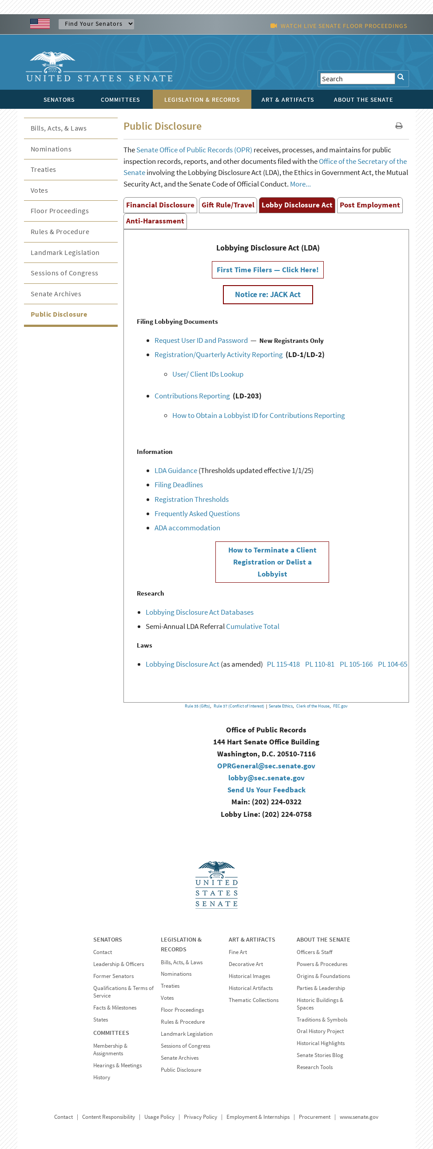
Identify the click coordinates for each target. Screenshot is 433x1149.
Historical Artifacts (251, 988)
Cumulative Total (252, 626)
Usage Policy (159, 1117)
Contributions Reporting (192, 396)
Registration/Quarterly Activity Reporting (219, 354)
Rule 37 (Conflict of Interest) (239, 706)
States (100, 1019)
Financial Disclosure (160, 205)
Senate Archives (56, 293)
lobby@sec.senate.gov (266, 778)
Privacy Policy (200, 1117)
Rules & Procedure (60, 231)
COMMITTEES (111, 1033)
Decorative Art (246, 964)
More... (300, 184)
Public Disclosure (59, 314)
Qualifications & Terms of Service (123, 991)
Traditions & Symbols (322, 1019)
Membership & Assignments (110, 1049)
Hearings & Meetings (117, 1065)
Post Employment (370, 205)
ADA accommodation (187, 528)
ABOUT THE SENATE (323, 939)
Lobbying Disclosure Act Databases (200, 612)
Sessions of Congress (65, 272)
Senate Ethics (281, 706)
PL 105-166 (356, 664)
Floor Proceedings (60, 210)
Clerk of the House (313, 706)
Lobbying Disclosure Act (182, 664)
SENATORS (107, 939)
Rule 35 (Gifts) (197, 706)
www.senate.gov (359, 1117)
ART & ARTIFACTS (252, 939)
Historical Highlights (321, 1043)
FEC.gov (340, 706)
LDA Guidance (176, 470)
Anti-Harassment (155, 221)
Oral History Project (320, 1031)
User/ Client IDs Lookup (207, 374)
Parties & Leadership (321, 988)
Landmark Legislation (65, 252)
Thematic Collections (253, 1000)
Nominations (51, 148)
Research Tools (315, 1067)
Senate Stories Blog (320, 1055)
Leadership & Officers (118, 964)
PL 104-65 (392, 664)
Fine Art (238, 952)
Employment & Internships (258, 1117)
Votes (39, 190)
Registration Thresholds (192, 499)
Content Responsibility (108, 1117)
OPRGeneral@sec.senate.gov (266, 766)
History (101, 1077)
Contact (102, 952)
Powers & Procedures (322, 964)
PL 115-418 (283, 664)
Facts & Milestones (114, 1007)
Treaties (43, 169)
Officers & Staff (314, 952)
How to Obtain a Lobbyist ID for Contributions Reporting (258, 415)
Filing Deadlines (179, 484)
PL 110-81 (319, 664)
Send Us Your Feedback (266, 790)
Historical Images (249, 976)
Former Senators (113, 976)
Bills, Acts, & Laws (59, 127)
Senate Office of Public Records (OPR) (194, 150)
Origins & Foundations (323, 976)
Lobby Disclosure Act (297, 205)
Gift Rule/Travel (228, 205)
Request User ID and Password (201, 340)
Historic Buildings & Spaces (320, 1003)
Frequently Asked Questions (197, 513)
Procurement (314, 1117)
